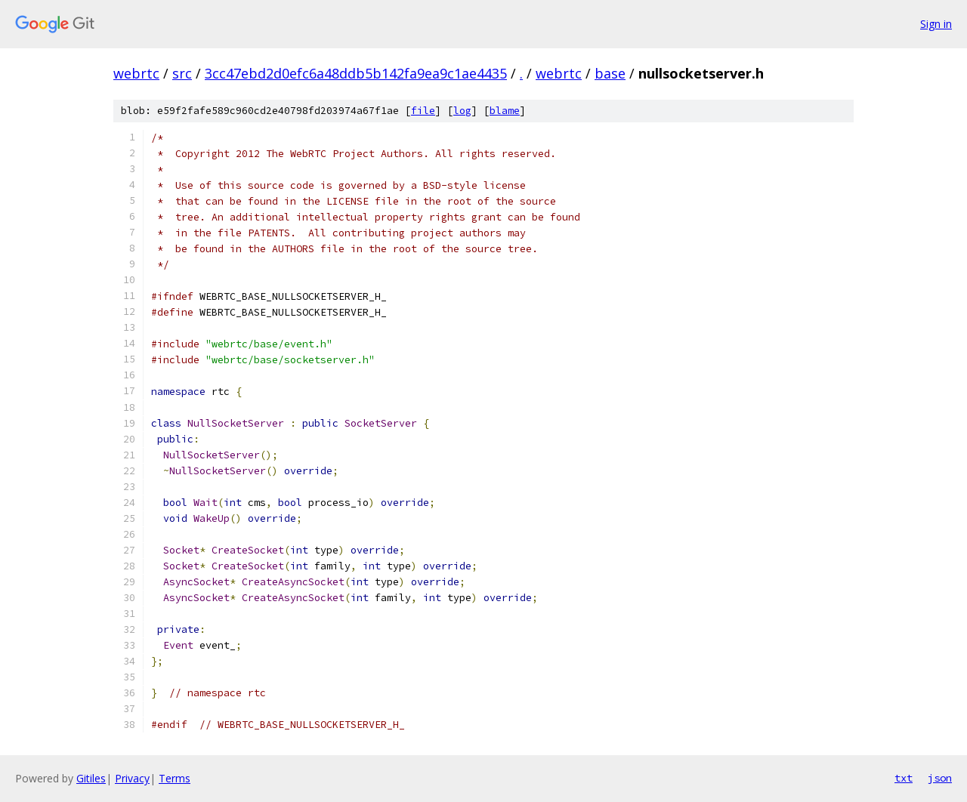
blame (505, 110)
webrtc (136, 73)
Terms (174, 778)
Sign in (936, 24)
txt (903, 778)
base (610, 73)
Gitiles (91, 778)
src (182, 73)
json (940, 778)
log (462, 110)
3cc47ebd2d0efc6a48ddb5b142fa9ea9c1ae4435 (356, 73)
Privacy (132, 778)
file (423, 110)
